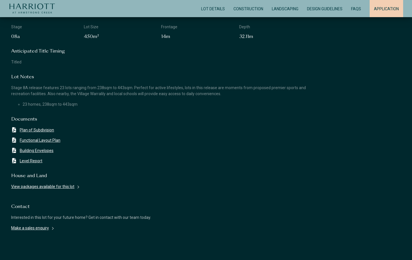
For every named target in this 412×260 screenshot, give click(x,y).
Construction (248, 9)
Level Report (26, 160)
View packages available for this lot (42, 186)
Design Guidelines (324, 9)
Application (386, 9)
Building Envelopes (32, 150)
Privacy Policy (282, 251)
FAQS (356, 9)
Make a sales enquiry (30, 228)
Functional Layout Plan (35, 140)
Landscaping (285, 9)
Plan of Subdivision (32, 130)
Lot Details (213, 9)
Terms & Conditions (151, 251)
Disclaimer (22, 251)
